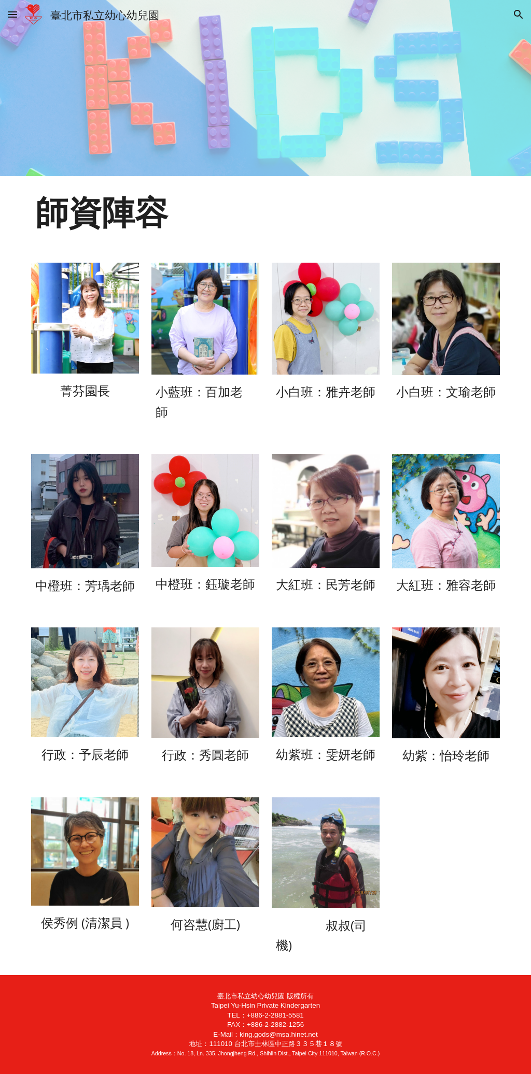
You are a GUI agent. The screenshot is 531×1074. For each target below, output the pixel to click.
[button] (12, 14)
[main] (265, 213)
